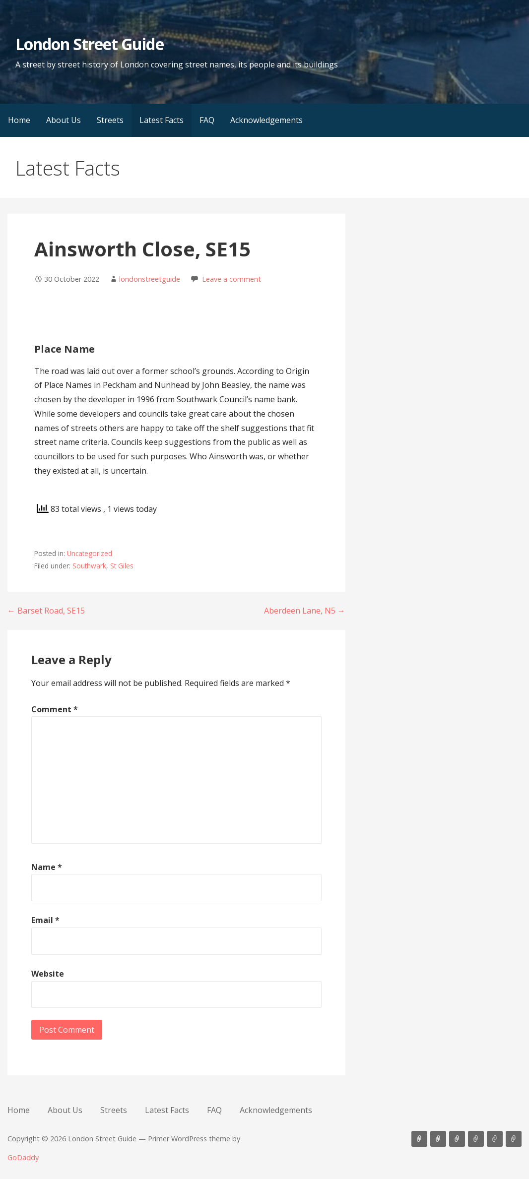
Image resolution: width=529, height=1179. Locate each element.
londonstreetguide (149, 279)
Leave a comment (231, 279)
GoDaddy (23, 1157)
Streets (110, 120)
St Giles (121, 565)
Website (47, 973)
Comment (54, 709)
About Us (63, 120)
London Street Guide (89, 44)
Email (45, 920)
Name (46, 867)
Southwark (89, 565)
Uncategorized (89, 553)
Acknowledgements (266, 120)
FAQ (206, 120)
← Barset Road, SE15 (46, 610)
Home (19, 120)
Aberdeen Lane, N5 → (304, 610)
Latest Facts (161, 120)
